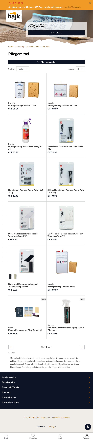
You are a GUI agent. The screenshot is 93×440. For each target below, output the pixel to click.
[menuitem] (37, 417)
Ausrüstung (19, 47)
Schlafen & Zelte (33, 47)
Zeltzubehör (45, 47)
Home (10, 47)
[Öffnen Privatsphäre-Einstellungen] (88, 427)
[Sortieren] (22, 69)
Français (52, 426)
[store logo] (14, 16)
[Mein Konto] (60, 436)
